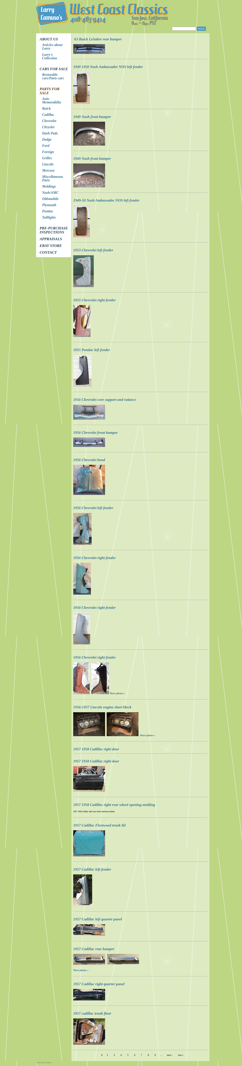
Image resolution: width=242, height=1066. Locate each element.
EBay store (51, 246)
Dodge (46, 139)
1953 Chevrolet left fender (93, 250)
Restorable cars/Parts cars (53, 76)
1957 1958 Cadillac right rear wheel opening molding (114, 805)
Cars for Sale (54, 69)
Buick (46, 108)
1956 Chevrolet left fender (93, 508)
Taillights (49, 217)
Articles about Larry (52, 46)
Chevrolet (49, 121)
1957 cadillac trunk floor (92, 1013)
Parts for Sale (49, 91)
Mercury (48, 170)
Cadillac (48, 115)
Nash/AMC (50, 192)
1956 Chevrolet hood (89, 460)
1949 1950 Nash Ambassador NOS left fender (108, 67)
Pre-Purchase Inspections (54, 230)
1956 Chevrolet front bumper (95, 432)
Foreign (48, 152)
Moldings (49, 186)
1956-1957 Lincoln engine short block (102, 707)
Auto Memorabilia (51, 100)
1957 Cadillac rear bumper (93, 949)
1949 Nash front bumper (92, 117)
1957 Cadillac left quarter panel (97, 919)
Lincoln (47, 164)
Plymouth (49, 205)
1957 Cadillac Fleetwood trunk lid (99, 825)
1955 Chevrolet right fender (94, 300)
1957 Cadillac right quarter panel (98, 984)
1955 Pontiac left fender (91, 350)
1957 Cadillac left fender (92, 869)
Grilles (47, 158)
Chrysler (48, 127)
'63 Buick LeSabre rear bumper (97, 39)
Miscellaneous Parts (52, 178)
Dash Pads (50, 133)
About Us (49, 39)
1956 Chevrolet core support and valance (104, 399)
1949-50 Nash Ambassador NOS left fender (106, 200)
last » (180, 1055)
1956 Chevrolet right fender (94, 558)
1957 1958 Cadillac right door (96, 749)
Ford (45, 146)
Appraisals (51, 239)
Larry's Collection (49, 56)
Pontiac (47, 211)
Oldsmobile (50, 199)
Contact (48, 252)
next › (169, 1055)
